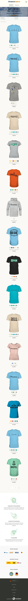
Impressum (14, 584)
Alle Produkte (3, 21)
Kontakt (14, 592)
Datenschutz (14, 589)
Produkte (11, 5)
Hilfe (14, 595)
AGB (14, 587)
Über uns (17, 5)
